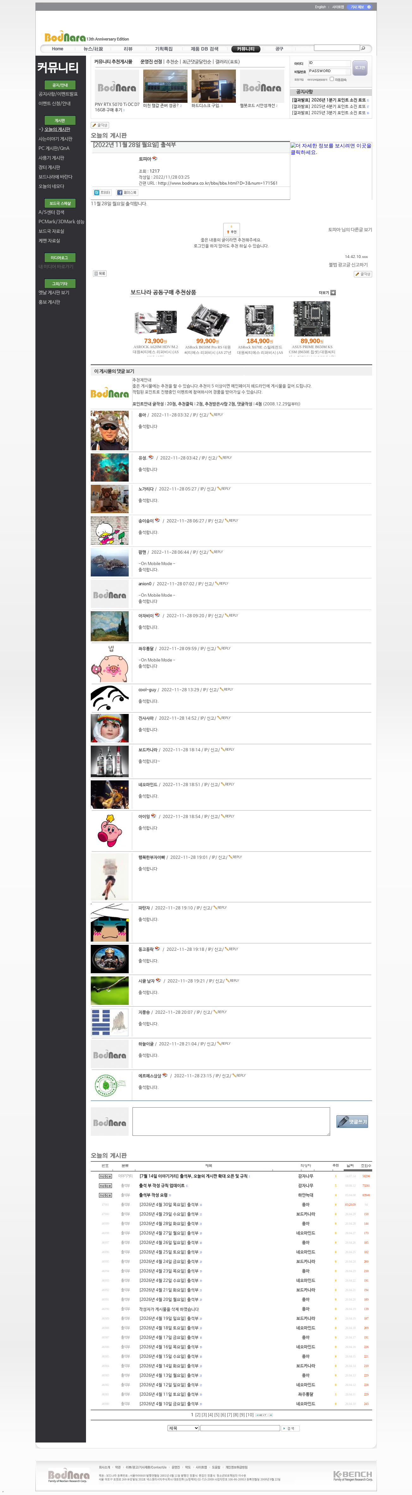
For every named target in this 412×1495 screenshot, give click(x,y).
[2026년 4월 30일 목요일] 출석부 (169, 1205)
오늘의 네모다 (51, 186)
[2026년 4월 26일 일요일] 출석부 (169, 1242)
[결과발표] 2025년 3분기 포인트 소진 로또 (330, 113)
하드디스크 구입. (206, 105)
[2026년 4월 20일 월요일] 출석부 (169, 1299)
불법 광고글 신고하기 (348, 265)
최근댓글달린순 (196, 62)
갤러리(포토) (227, 62)
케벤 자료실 (49, 240)
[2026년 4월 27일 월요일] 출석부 (169, 1233)
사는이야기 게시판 (55, 139)
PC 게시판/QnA (54, 148)
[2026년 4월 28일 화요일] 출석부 (169, 1223)
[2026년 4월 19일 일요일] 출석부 (169, 1318)
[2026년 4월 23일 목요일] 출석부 (169, 1271)
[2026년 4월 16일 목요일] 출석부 (169, 1347)
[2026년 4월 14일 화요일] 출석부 (169, 1366)
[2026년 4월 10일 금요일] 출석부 (169, 1404)
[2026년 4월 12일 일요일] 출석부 (169, 1385)
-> (54, 129)
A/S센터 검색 (51, 212)
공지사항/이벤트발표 (58, 94)
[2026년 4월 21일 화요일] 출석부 (169, 1290)
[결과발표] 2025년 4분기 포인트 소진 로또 (330, 106)
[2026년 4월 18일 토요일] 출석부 (169, 1328)
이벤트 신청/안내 (55, 103)
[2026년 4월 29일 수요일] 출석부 (169, 1214)
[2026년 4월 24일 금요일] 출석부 (169, 1261)
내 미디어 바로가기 (56, 266)
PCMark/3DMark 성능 (61, 222)
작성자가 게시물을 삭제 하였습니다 (169, 1309)
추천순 (172, 62)
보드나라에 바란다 (55, 177)
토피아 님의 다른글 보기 (350, 229)
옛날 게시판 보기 (54, 292)
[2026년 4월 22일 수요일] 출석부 (169, 1280)
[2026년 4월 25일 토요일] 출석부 (169, 1252)
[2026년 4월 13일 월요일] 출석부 (169, 1375)
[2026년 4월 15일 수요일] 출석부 (169, 1356)
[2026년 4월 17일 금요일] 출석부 (169, 1337)
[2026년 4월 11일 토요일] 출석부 (169, 1394)
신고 (203, 415)
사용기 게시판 (51, 158)
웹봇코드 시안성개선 (257, 105)
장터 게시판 (49, 167)
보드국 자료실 (51, 231)
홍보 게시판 (49, 302)
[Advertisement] (243, 29)
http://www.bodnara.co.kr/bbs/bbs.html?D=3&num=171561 (218, 183)
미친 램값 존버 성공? (161, 105)
